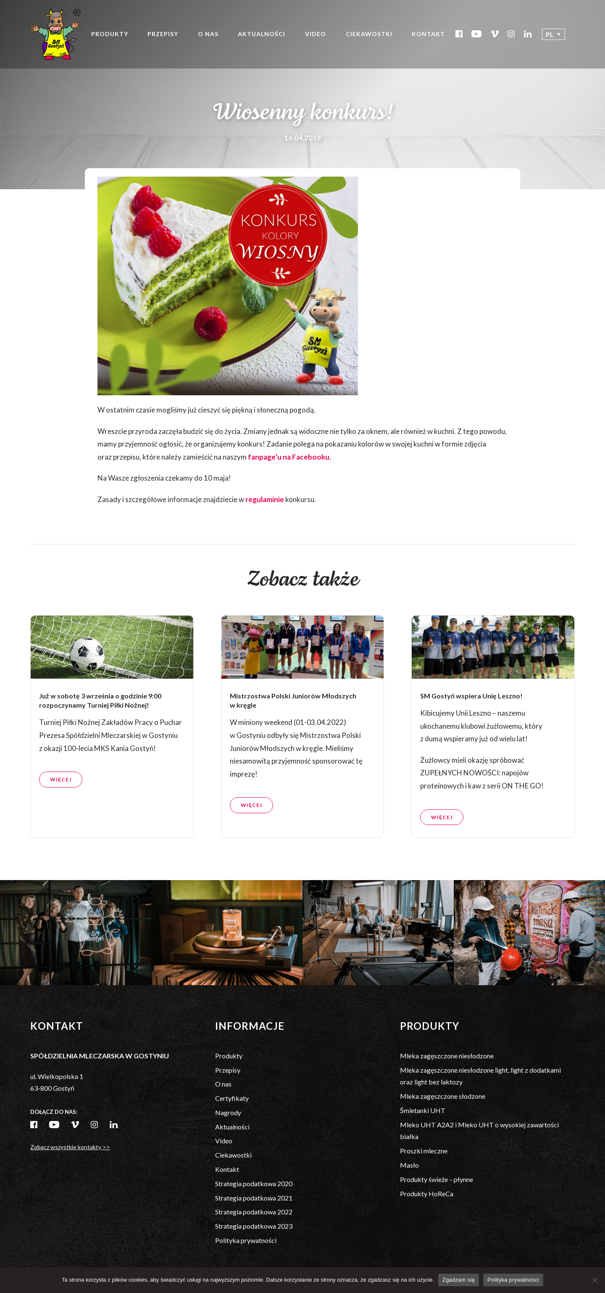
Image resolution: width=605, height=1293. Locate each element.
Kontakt (428, 33)
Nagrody (228, 1112)
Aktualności (261, 33)
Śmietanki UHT (422, 1110)
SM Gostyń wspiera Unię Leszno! (472, 736)
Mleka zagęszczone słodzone (442, 1096)
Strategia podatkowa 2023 (253, 1226)
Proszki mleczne (423, 1151)
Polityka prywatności (245, 1240)
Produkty (109, 33)
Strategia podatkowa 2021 (253, 1198)
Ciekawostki (369, 33)
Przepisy (162, 33)
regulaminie (264, 499)
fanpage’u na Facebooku (288, 456)
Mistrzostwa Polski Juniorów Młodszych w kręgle (293, 741)
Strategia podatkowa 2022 (253, 1212)
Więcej (60, 820)
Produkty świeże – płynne (436, 1179)
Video (315, 33)
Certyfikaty (232, 1098)
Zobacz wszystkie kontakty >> (70, 1146)
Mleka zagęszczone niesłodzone (447, 1056)
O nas (208, 33)
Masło (409, 1165)
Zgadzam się (458, 1280)
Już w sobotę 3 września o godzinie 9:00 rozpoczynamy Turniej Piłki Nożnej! (100, 741)
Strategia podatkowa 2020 (253, 1183)
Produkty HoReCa (426, 1194)
